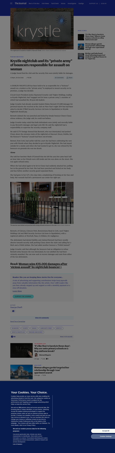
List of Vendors (17, 444)
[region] (57, 417)
